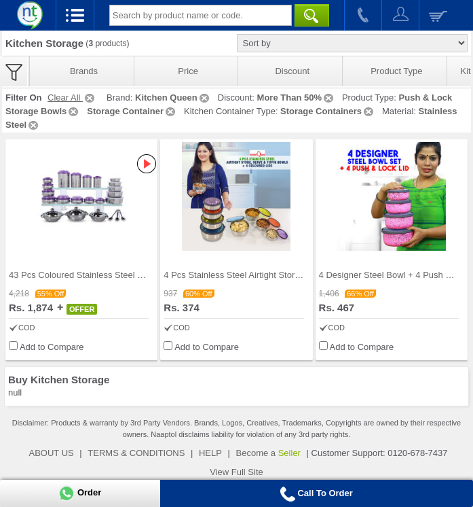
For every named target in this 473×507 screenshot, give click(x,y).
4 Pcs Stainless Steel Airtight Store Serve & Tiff (255, 275)
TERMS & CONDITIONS (136, 453)
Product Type (396, 71)
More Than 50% (296, 97)
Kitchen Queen (173, 97)
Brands (84, 71)
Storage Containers (327, 111)
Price (188, 71)
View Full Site (236, 472)
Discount (292, 71)
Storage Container (132, 111)
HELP (210, 453)
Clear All (72, 97)
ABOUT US (51, 453)
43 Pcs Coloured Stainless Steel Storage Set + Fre (108, 275)
